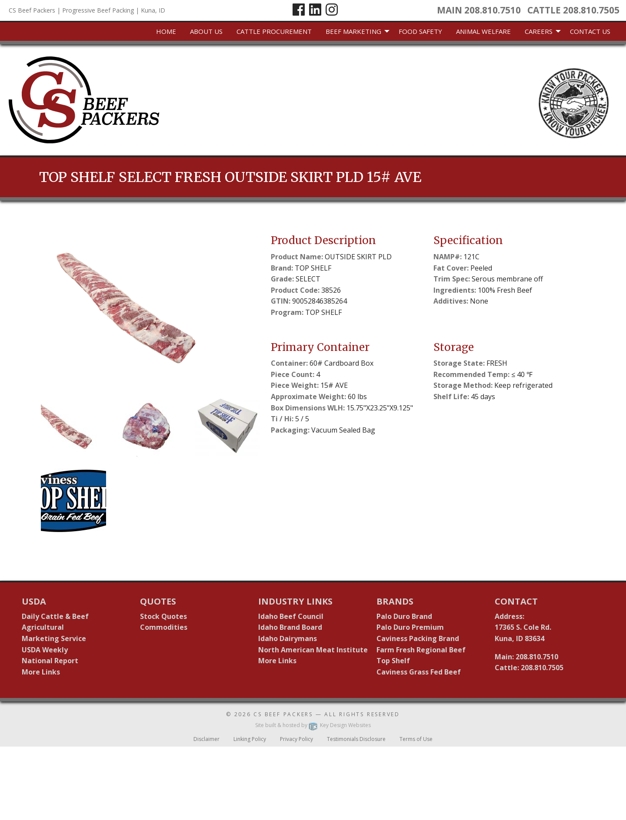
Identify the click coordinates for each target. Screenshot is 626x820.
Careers (539, 31)
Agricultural (43, 627)
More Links (41, 672)
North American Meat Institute (313, 650)
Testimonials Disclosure (356, 739)
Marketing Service (54, 638)
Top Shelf (393, 660)
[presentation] (150, 306)
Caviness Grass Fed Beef (418, 672)
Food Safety (420, 31)
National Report (50, 660)
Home (166, 31)
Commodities (163, 627)
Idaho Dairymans (287, 638)
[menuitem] (166, 31)
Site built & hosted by (313, 725)
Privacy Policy (296, 739)
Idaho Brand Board (290, 627)
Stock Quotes (163, 616)
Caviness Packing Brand (417, 638)
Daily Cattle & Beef (55, 616)
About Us (206, 31)
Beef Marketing (353, 31)
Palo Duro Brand (404, 616)
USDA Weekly (45, 650)
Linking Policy (249, 739)
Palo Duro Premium (410, 627)
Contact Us (590, 31)
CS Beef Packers (283, 714)
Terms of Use (416, 739)
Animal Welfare (483, 31)
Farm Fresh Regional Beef (421, 650)
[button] (73, 425)
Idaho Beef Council (290, 616)
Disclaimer (206, 739)
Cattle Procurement (274, 31)
